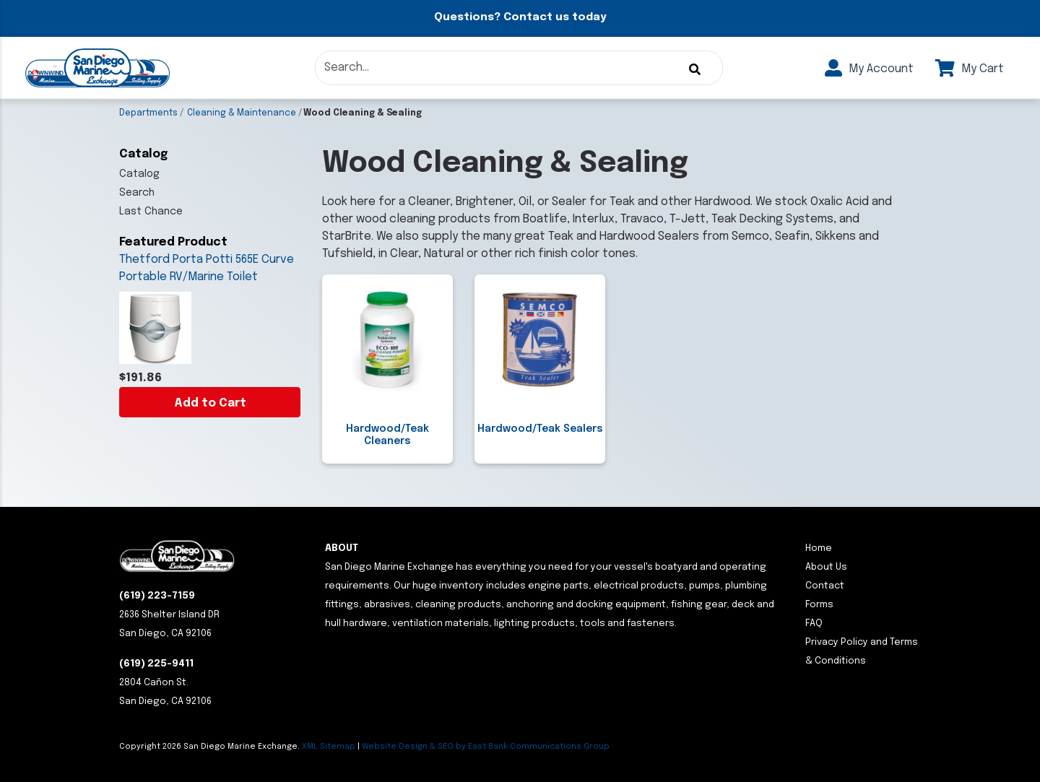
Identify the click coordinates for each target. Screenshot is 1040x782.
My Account (869, 69)
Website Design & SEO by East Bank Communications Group (486, 746)
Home (818, 548)
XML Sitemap (328, 746)
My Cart (969, 69)
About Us (826, 567)
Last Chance (151, 212)
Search (137, 193)
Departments (148, 113)
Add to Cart (210, 403)
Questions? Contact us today (520, 17)
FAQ (814, 623)
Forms (819, 604)
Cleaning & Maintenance (241, 113)
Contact (824, 586)
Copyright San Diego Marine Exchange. (210, 746)
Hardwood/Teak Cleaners (387, 435)
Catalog (139, 174)
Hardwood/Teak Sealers (540, 429)
